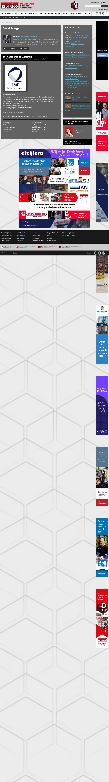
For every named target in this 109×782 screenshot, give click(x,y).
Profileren (105, 2)
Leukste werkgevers (46, 14)
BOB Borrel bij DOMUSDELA (80, 42)
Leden (72, 14)
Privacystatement (51, 240)
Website (6, 131)
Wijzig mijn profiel (95, 2)
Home (2, 14)
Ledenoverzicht (36, 235)
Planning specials (5, 240)
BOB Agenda (20, 238)
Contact (49, 237)
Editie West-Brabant (6, 238)
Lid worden (35, 237)
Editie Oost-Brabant (6, 237)
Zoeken (104, 6)
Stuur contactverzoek (10, 48)
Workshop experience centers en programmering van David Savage (77, 108)
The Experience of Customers (28, 36)
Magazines (19, 14)
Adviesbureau (83, 55)
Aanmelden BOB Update (68, 235)
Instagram (99, 253)
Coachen (74, 57)
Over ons (79, 14)
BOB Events (9, 14)
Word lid (88, 14)
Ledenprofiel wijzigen (37, 240)
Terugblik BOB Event (22, 237)
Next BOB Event (21, 235)
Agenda (58, 14)
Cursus (76, 55)
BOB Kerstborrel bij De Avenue (80, 35)
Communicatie (69, 55)
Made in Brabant (31, 14)
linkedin (103, 253)
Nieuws (65, 14)
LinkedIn (23, 48)
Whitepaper (20, 240)
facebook (95, 253)
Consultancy (81, 57)
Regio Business (17, 6)
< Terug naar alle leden (7, 22)
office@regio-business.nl (76, 143)
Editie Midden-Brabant (7, 235)
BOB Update (35, 238)
